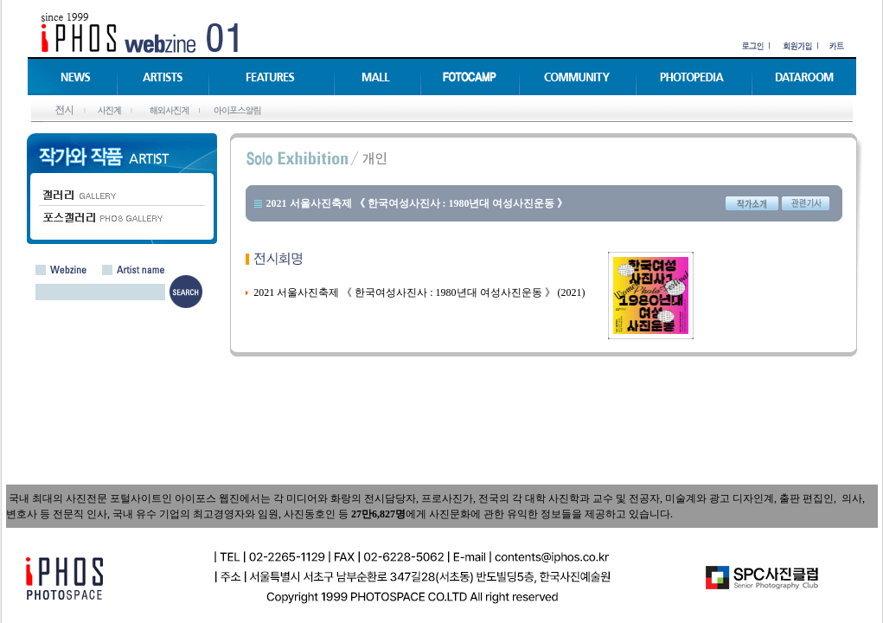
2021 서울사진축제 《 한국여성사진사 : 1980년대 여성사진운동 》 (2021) (419, 292)
